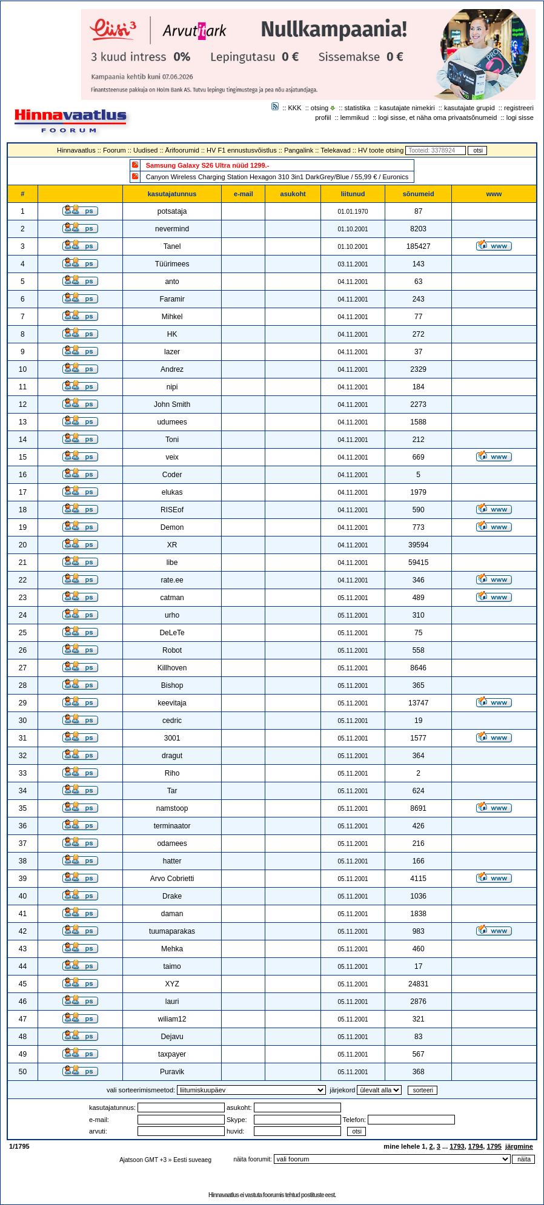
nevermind (172, 229)
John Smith (172, 404)
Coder (172, 474)
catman (172, 597)
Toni (172, 439)
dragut (172, 755)
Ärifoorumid (182, 150)
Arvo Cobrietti (172, 878)
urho (172, 615)
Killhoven (172, 668)
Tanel (172, 246)
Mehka (172, 949)
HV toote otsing (380, 150)
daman (172, 914)
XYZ (172, 984)
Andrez (172, 369)
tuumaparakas (172, 931)
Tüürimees (172, 264)
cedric (172, 720)
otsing (319, 107)
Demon (172, 527)
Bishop (172, 685)
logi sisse (520, 117)
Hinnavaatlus (76, 150)
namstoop (172, 808)
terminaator (172, 826)
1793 (456, 1146)
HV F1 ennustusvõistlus (242, 150)
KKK (295, 107)
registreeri (519, 107)
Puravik (172, 1072)
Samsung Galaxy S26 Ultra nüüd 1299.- (208, 165)
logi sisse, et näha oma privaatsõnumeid (437, 117)
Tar (172, 791)
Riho (172, 773)
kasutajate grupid (469, 107)
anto (172, 281)
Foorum (114, 150)
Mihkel (172, 316)
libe (172, 562)
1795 (493, 1146)
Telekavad (335, 150)
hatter (172, 861)
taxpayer (172, 1054)
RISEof (172, 510)
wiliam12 (172, 1019)
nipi (172, 387)
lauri (172, 1001)
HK (172, 334)
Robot (172, 650)
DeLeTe (171, 633)
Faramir (171, 299)
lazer (172, 352)
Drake (172, 896)
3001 (172, 738)
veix (171, 457)
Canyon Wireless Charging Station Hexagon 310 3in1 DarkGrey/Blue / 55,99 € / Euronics (277, 176)
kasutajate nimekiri (407, 107)
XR (172, 545)
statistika (358, 107)
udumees (172, 422)
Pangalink (298, 150)
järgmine (519, 1146)
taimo (172, 966)
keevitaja (172, 703)
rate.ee (172, 580)
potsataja (172, 211)
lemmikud (354, 117)
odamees (172, 843)
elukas (172, 492)
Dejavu (172, 1036)
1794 (475, 1146)
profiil (323, 117)
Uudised (145, 150)
